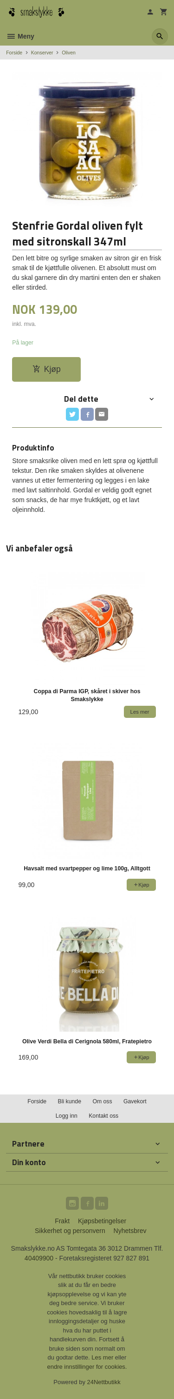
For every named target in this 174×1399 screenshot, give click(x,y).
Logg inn (66, 1116)
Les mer (103, 1357)
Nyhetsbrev (130, 1230)
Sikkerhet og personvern (70, 1230)
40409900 (39, 1258)
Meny (20, 36)
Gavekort (135, 1101)
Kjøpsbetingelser (102, 1221)
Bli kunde (69, 1101)
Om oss (102, 1101)
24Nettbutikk (104, 1382)
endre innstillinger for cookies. (87, 1366)
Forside (14, 52)
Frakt (62, 1221)
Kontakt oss (103, 1116)
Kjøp (46, 369)
